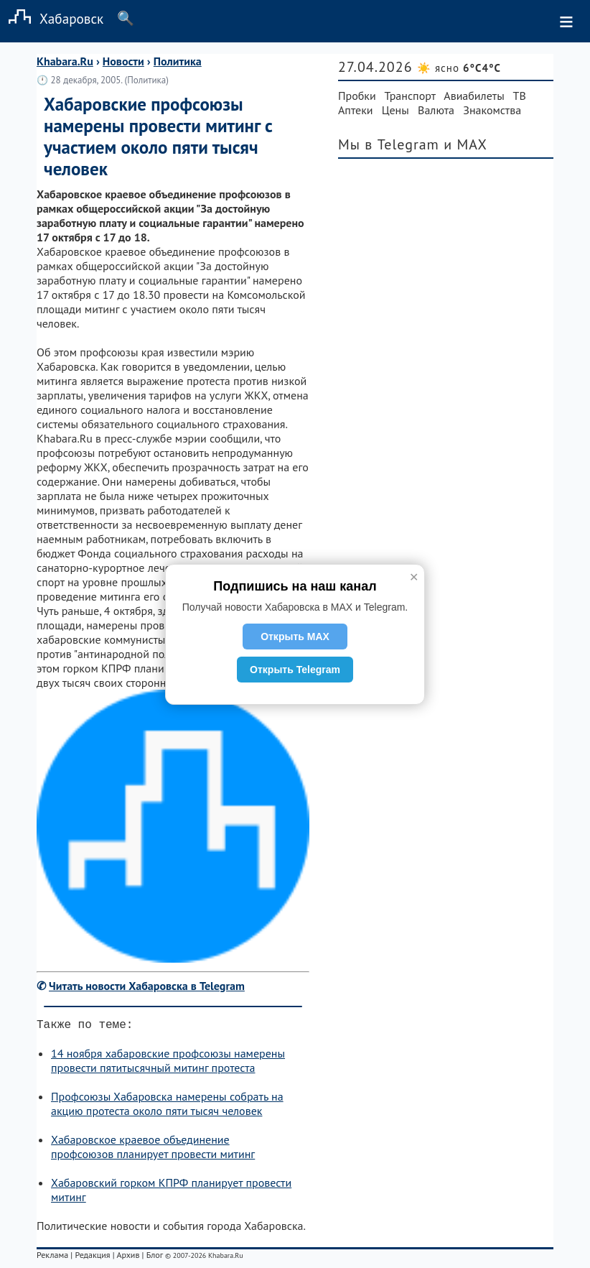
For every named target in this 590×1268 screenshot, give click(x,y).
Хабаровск (51, 18)
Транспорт (410, 95)
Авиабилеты (474, 95)
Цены (395, 110)
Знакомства (492, 110)
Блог (154, 1257)
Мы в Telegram (388, 144)
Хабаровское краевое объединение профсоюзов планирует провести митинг (153, 1149)
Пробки (357, 95)
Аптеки (355, 110)
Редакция (92, 1257)
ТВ (519, 95)
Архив (127, 1257)
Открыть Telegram (295, 669)
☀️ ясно (459, 68)
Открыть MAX (295, 636)
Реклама (52, 1257)
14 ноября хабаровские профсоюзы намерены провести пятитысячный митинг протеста (168, 1063)
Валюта (436, 110)
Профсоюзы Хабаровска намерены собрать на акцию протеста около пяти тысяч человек (167, 1106)
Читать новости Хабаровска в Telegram (147, 985)
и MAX (465, 144)
